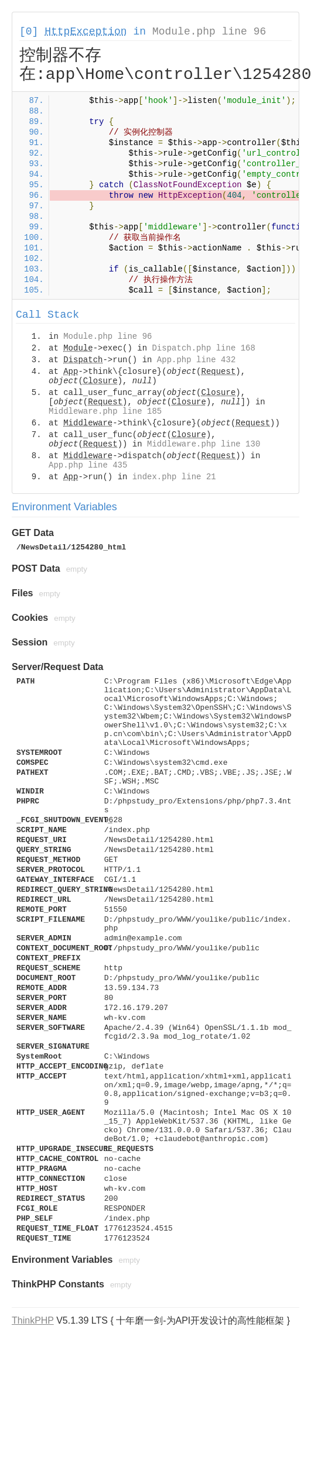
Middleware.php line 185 (105, 411)
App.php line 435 (88, 465)
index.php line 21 (174, 477)
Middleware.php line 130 (203, 444)
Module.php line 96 (209, 31)
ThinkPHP (33, 1320)
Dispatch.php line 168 (203, 348)
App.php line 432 (196, 360)
